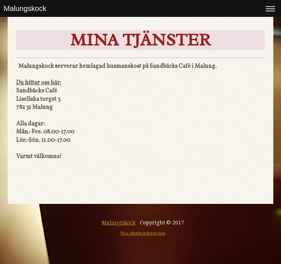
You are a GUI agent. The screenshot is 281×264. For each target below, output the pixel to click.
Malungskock (25, 8)
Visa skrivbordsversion (142, 233)
